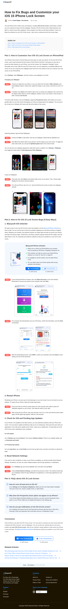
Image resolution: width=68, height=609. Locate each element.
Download (6, 596)
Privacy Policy (36, 580)
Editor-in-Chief (37, 582)
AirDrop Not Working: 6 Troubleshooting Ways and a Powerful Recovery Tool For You (32, 558)
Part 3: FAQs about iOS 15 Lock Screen (19, 47)
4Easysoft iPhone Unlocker (51, 228)
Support (5, 591)
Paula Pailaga (16, 20)
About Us (35, 577)
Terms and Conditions (52, 580)
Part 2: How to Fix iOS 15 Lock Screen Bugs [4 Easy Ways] (24, 45)
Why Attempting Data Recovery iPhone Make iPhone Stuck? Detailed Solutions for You (33, 551)
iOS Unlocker (25, 20)
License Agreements (51, 582)
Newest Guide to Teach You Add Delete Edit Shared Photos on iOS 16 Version (30, 556)
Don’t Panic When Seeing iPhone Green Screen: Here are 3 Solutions (28, 553)
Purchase (5, 594)
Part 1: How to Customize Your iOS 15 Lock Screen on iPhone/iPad (26, 43)
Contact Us (49, 577)
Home (24, 565)
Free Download (33, 268)
